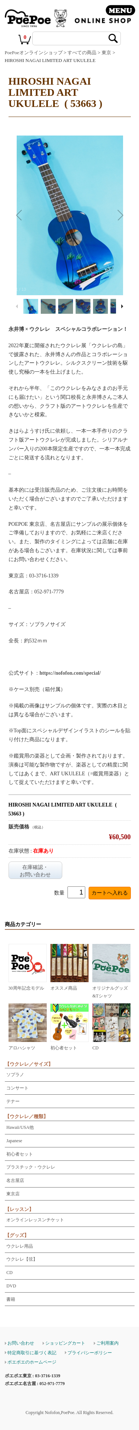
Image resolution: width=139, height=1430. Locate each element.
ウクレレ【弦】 (21, 1259)
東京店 (13, 1193)
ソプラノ (15, 1074)
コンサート (17, 1088)
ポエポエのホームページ (31, 1362)
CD (9, 1272)
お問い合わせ (20, 1343)
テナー (13, 1101)
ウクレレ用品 (19, 1246)
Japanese (14, 1140)
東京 (106, 52)
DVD (11, 1286)
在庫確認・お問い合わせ (35, 870)
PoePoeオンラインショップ (34, 52)
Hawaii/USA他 (20, 1127)
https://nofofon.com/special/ (70, 673)
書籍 (10, 1299)
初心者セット (19, 1154)
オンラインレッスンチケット (35, 1219)
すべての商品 (81, 52)
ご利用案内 (107, 1343)
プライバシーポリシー (89, 1352)
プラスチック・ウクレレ (30, 1167)
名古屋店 (15, 1180)
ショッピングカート (65, 1343)
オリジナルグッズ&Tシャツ (111, 988)
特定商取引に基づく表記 (31, 1352)
